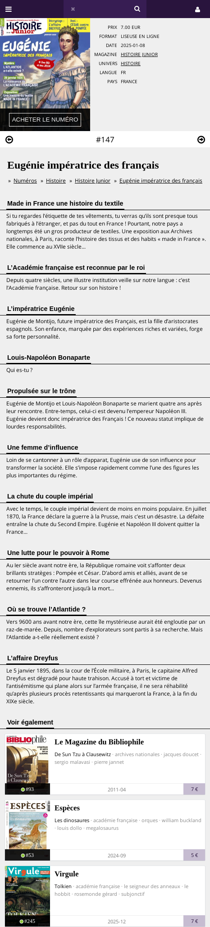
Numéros (25, 180)
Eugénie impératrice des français (160, 180)
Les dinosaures (72, 820)
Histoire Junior (139, 54)
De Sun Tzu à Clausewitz (83, 754)
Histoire (131, 63)
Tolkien (63, 886)
